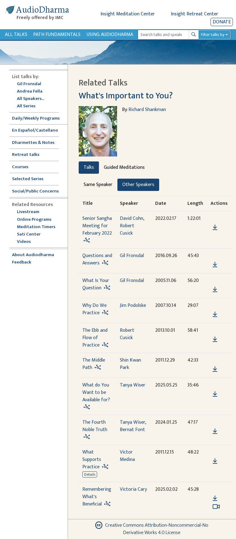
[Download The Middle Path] (214, 369)
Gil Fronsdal (29, 84)
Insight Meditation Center (127, 14)
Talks (89, 167)
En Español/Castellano (35, 130)
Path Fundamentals (57, 34)
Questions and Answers (97, 259)
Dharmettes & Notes (33, 142)
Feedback (21, 262)
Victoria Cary (133, 489)
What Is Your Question (95, 284)
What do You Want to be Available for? (96, 392)
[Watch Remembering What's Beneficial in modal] (216, 507)
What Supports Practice (91, 459)
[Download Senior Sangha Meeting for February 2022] (214, 227)
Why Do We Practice (94, 309)
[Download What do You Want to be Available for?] (214, 394)
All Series (26, 106)
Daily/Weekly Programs (39, 118)
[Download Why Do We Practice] (214, 314)
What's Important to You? (126, 96)
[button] (214, 218)
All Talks (16, 34)
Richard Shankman (147, 109)
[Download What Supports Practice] (214, 461)
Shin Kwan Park (130, 364)
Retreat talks (25, 154)
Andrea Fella (29, 91)
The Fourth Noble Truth (94, 426)
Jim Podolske (133, 305)
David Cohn (131, 218)
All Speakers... (30, 98)
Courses (20, 167)
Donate (222, 22)
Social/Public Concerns (35, 191)
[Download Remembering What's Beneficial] (214, 498)
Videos (27, 241)
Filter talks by (212, 34)
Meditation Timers (36, 227)
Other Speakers (138, 184)
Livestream (28, 212)
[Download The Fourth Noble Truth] (214, 431)
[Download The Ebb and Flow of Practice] (214, 339)
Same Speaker (98, 184)
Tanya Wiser (132, 385)
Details (89, 474)
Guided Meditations (124, 167)
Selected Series (31, 179)
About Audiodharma (33, 255)
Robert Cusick (127, 229)
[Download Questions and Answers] (214, 264)
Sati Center (29, 234)
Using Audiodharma (110, 34)
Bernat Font (132, 430)
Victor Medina (127, 456)
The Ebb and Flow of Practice (95, 337)
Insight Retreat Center (194, 14)
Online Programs (34, 219)
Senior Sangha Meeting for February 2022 (97, 225)
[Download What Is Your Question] (214, 289)
